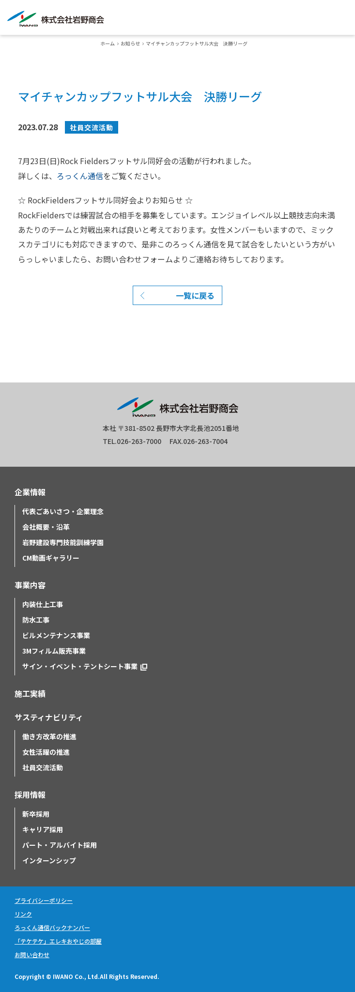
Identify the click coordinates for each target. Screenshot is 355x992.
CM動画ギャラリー (50, 558)
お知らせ (130, 43)
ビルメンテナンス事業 (56, 635)
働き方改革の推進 (49, 736)
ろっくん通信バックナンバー (52, 927)
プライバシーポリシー (44, 900)
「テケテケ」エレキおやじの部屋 (58, 941)
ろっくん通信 (80, 176)
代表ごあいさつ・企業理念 (63, 511)
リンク (23, 914)
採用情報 (30, 794)
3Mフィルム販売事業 (54, 651)
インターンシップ (49, 860)
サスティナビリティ (49, 717)
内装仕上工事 (42, 604)
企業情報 (30, 492)
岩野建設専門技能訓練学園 (63, 542)
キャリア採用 (42, 829)
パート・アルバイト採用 (59, 845)
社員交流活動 (91, 127)
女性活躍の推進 (46, 752)
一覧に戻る (195, 295)
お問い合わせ (32, 954)
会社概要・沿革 (46, 527)
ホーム (107, 43)
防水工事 (35, 620)
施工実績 (30, 693)
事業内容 (30, 585)
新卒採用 (35, 814)
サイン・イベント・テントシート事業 (80, 666)
